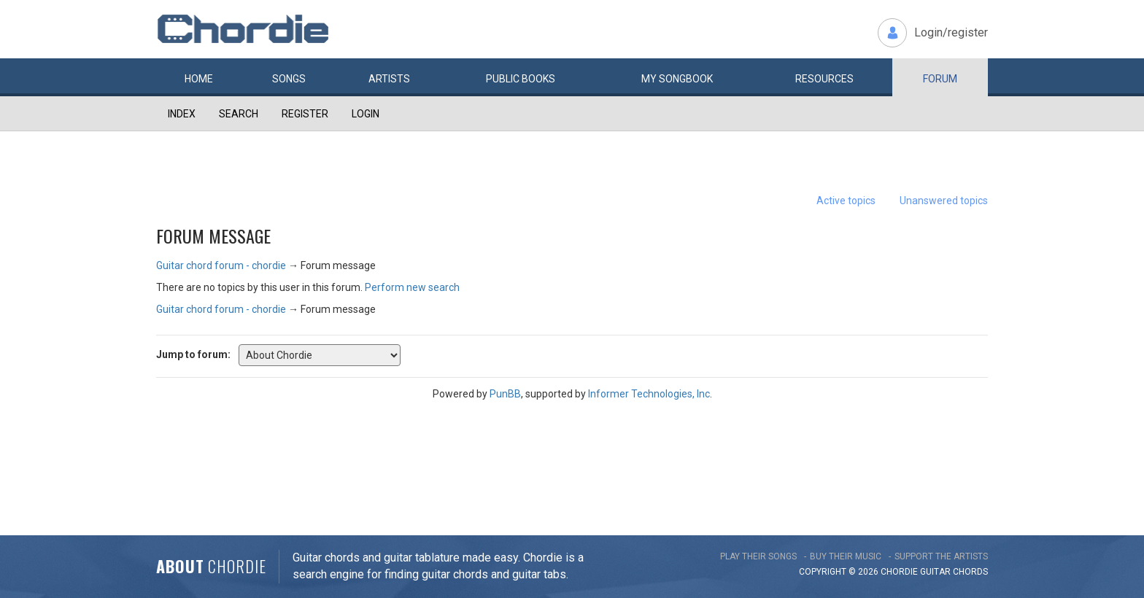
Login (365, 114)
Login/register (951, 32)
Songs (289, 79)
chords (970, 572)
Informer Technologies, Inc (649, 394)
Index (182, 114)
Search (238, 114)
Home (199, 79)
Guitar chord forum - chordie (221, 265)
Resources (824, 79)
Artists (389, 79)
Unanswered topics (944, 200)
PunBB (505, 394)
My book (677, 79)
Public (520, 79)
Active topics (846, 200)
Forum (940, 79)
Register (305, 114)
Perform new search (412, 287)
